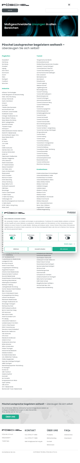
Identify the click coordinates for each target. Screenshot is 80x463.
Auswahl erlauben (40, 249)
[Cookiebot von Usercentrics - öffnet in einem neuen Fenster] (68, 212)
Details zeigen (68, 244)
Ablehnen (16, 249)
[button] (69, 4)
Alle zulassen (64, 249)
